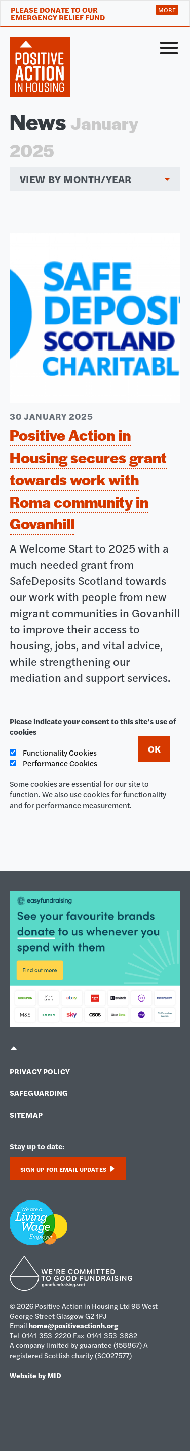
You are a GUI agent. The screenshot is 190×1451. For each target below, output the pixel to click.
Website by (35, 1375)
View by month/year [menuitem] (76, 179)
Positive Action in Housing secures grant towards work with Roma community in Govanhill (88, 479)
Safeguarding (39, 1092)
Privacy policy (40, 1071)
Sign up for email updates (67, 1169)
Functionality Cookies (53, 752)
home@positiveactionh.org (73, 1325)
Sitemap (26, 1114)
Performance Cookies (53, 763)
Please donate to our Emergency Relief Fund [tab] (58, 13)
